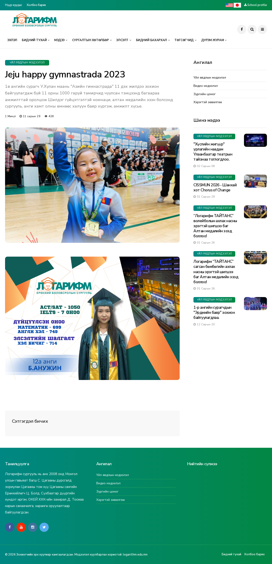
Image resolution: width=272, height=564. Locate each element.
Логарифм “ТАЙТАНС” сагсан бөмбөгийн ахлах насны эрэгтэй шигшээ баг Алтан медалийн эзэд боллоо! (215, 271)
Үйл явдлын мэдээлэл (27, 62)
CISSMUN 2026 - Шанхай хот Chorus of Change (215, 187)
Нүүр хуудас (13, 5)
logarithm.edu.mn (135, 555)
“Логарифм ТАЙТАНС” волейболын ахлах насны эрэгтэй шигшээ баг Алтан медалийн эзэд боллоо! (215, 226)
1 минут (10, 116)
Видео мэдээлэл (205, 86)
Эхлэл (12, 40)
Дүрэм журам (212, 40)
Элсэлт (122, 40)
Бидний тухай (34, 40)
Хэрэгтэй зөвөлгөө (207, 102)
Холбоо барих (36, 5)
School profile (257, 5)
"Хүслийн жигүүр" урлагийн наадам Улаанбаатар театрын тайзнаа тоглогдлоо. (212, 152)
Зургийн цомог (204, 94)
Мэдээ (59, 40)
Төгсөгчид (184, 40)
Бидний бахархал (151, 40)
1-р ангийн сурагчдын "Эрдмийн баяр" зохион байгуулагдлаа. (214, 312)
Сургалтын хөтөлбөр (90, 40)
